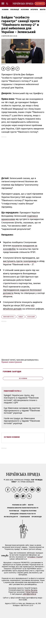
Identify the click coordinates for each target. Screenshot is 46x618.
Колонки (25, 10)
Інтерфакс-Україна (34, 557)
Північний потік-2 (8, 317)
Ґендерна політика (28, 511)
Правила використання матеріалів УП (22, 508)
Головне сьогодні (12, 371)
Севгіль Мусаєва (31, 590)
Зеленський (31, 317)
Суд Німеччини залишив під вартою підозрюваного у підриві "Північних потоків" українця (22, 410)
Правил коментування (11, 362)
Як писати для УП (11, 517)
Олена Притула (31, 592)
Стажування (25, 517)
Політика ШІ (14, 511)
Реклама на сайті (19, 505)
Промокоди (37, 517)
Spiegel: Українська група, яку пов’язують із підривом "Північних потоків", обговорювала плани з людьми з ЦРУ (21, 399)
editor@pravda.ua (29, 594)
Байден (20, 317)
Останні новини (12, 437)
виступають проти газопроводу (20, 261)
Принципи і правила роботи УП (23, 514)
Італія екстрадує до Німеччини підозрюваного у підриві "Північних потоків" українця (22, 421)
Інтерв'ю (34, 10)
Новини (5, 10)
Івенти (42, 10)
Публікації (14, 10)
